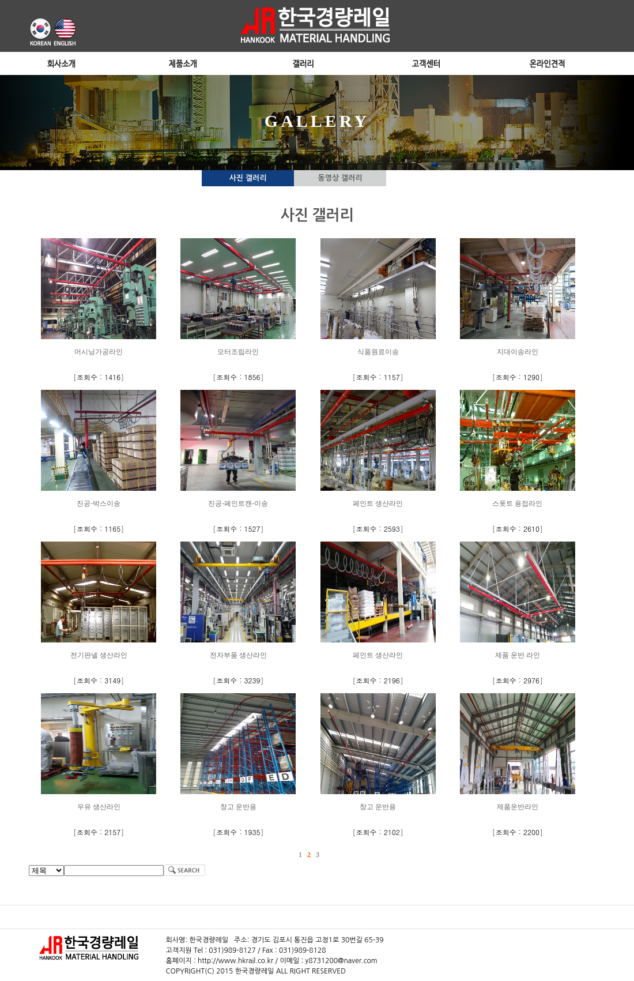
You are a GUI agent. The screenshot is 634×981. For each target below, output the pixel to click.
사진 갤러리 (248, 178)
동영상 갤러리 (340, 178)
